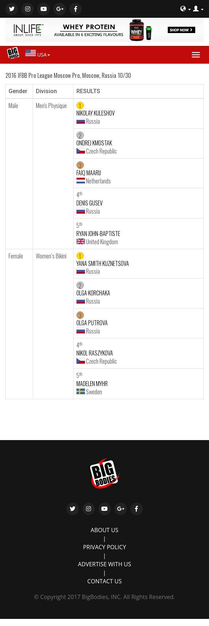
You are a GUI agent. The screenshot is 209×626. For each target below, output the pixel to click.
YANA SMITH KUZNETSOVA (102, 263)
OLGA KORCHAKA (93, 293)
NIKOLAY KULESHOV (95, 113)
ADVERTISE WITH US (104, 564)
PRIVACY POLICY (104, 547)
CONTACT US (104, 581)
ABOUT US (104, 530)
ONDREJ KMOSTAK (94, 143)
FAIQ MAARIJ (88, 172)
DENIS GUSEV (89, 203)
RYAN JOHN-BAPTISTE (98, 233)
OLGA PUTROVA (92, 323)
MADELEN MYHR (92, 383)
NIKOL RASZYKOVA (94, 353)
